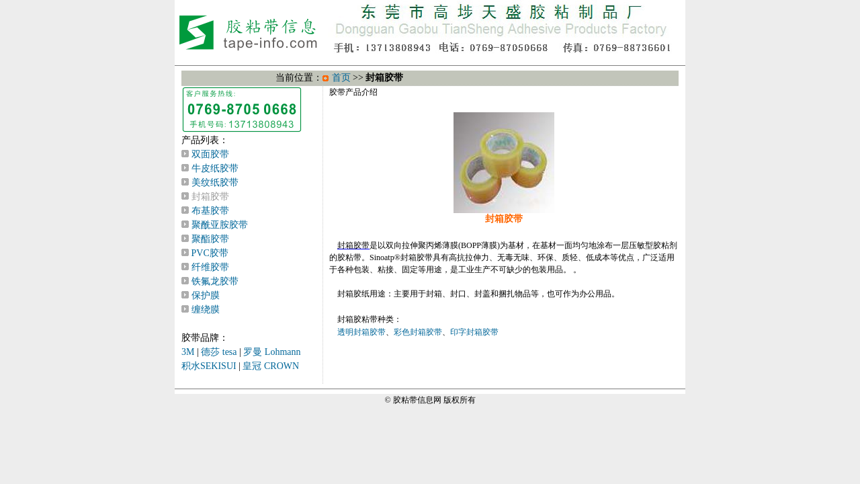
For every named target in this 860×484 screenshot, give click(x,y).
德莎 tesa (218, 352)
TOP (503, 30)
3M (187, 352)
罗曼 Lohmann (271, 352)
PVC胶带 (209, 253)
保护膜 (205, 295)
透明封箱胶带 (361, 332)
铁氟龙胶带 (215, 281)
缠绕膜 (205, 310)
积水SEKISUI (208, 366)
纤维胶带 (210, 267)
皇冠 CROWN (271, 366)
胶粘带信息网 (417, 400)
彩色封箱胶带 (418, 332)
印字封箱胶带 (474, 332)
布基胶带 (210, 211)
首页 (341, 78)
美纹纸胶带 (215, 182)
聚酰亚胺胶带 (219, 225)
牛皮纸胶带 (215, 168)
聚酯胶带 (210, 239)
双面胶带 (210, 154)
